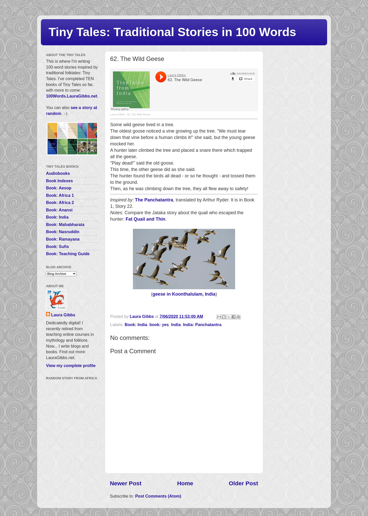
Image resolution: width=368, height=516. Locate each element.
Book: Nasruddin (62, 231)
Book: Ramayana (62, 239)
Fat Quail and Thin (145, 219)
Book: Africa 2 (60, 202)
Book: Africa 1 (60, 195)
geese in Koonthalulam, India (184, 294)
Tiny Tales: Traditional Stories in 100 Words (172, 32)
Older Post (243, 483)
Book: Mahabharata (65, 224)
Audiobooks (58, 173)
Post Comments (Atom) (158, 496)
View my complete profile (71, 365)
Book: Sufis (57, 246)
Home (185, 483)
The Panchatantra (154, 199)
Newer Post (125, 483)
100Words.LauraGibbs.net (71, 96)
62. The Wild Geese (139, 114)
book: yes (159, 324)
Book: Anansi (59, 210)
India (176, 324)
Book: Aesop (58, 188)
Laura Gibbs (117, 114)
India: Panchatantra (202, 324)
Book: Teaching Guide (68, 253)
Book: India (136, 324)
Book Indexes (59, 180)
